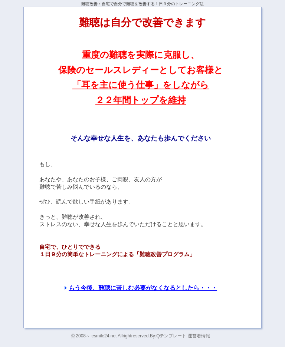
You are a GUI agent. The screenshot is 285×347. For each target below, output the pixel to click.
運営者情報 (199, 335)
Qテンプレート (172, 335)
